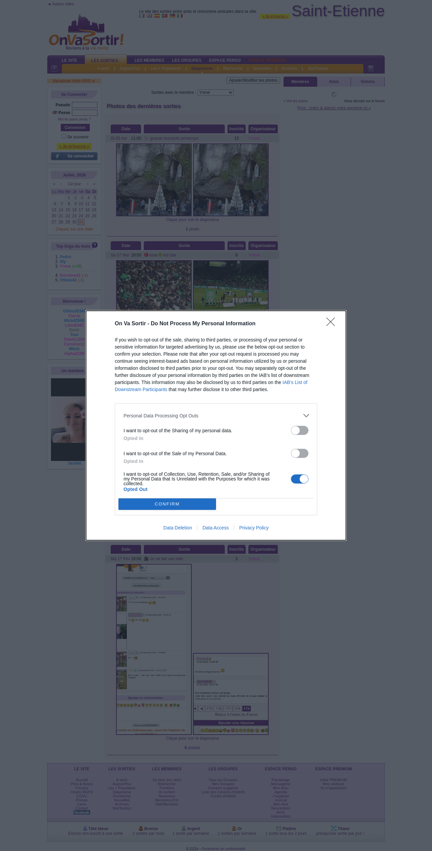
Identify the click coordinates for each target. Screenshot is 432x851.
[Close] (332, 324)
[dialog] (216, 425)
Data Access (215, 527)
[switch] (299, 430)
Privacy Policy (254, 527)
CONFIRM (167, 504)
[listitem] (216, 415)
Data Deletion (177, 527)
